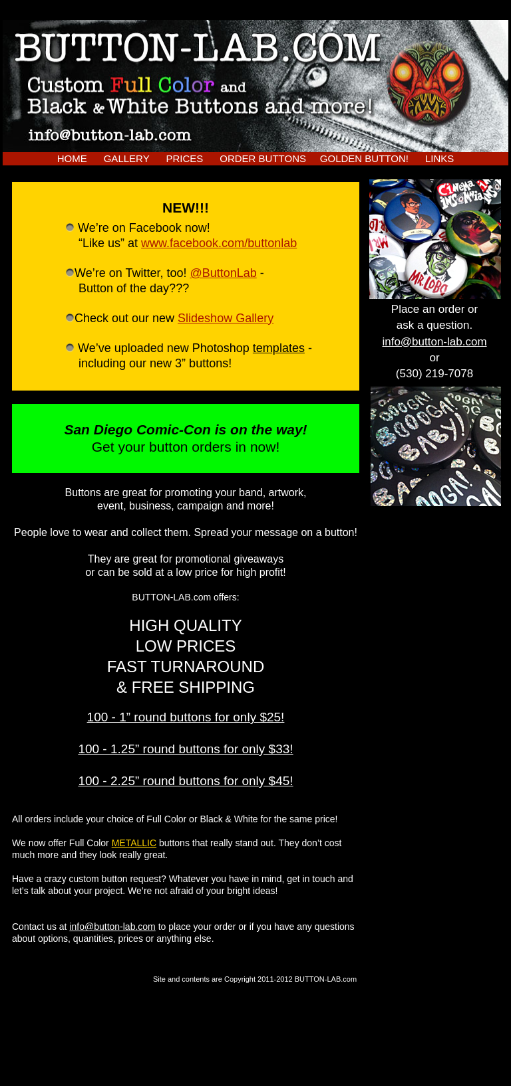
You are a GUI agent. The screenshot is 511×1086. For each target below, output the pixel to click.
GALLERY (127, 158)
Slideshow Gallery (225, 318)
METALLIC (134, 843)
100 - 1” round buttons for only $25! (186, 717)
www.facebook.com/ (219, 243)
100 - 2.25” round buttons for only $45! (185, 781)
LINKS (439, 158)
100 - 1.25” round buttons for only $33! (185, 749)
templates (279, 348)
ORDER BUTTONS (263, 158)
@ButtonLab (223, 273)
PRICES (184, 158)
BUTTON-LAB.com (326, 979)
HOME (72, 158)
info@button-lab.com (112, 926)
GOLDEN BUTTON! (364, 158)
